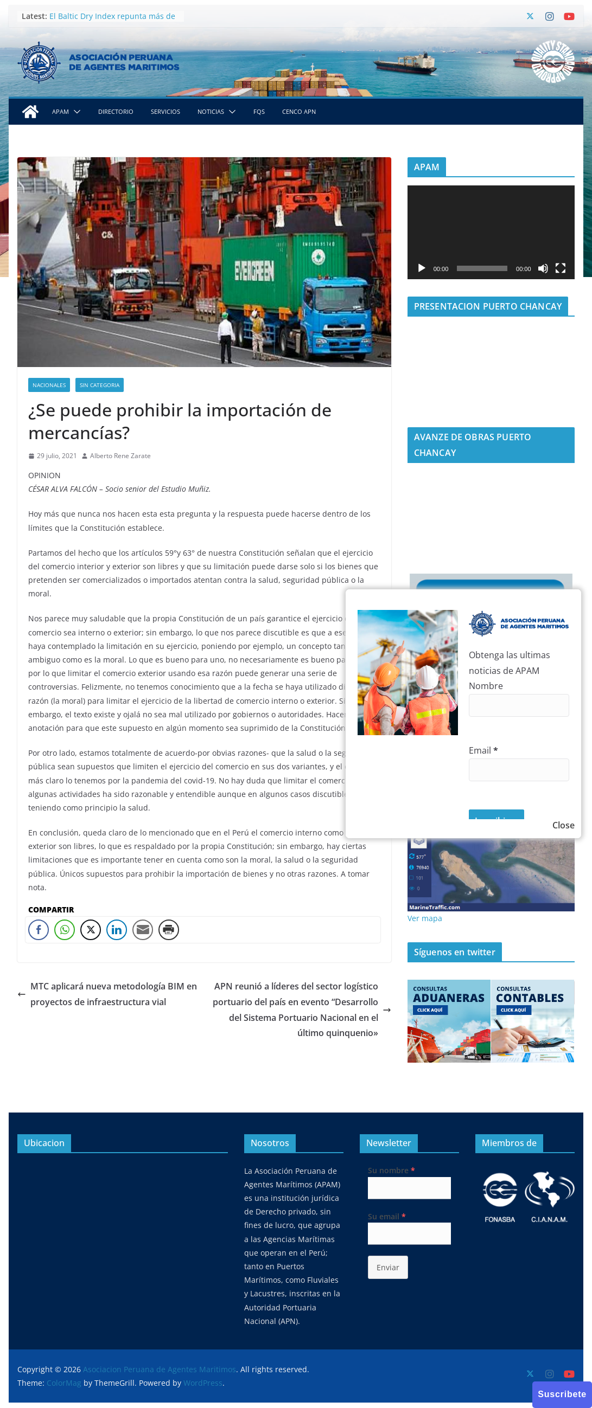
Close (563, 825)
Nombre (486, 686)
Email (483, 750)
